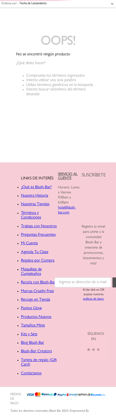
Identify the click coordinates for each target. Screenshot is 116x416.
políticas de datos (93, 299)
